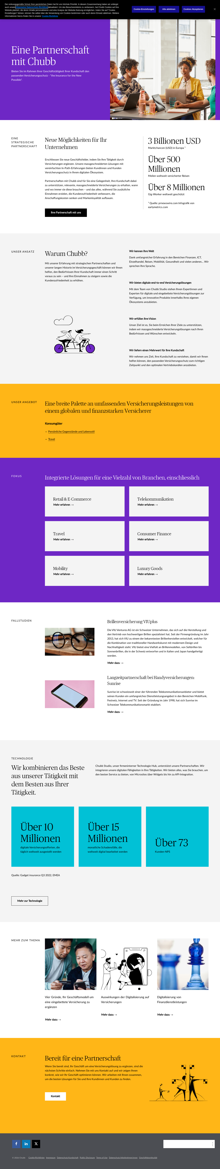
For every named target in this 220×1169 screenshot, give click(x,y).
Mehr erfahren (63, 505)
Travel (51, 439)
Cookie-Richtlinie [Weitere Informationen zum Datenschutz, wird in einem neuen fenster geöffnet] (50, 16)
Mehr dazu (115, 663)
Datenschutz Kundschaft (67, 1158)
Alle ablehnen (168, 9)
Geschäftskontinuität (148, 1158)
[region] (110, 9)
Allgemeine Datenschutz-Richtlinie (32, 7)
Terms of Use (101, 1158)
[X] (36, 1144)
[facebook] (16, 1144)
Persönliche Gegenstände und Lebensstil (71, 431)
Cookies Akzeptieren (193, 9)
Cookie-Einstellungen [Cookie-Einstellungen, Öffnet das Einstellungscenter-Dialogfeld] (144, 9)
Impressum (50, 1158)
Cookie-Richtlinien (36, 1158)
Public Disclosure (87, 1158)
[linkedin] (26, 1144)
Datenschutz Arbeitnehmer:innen (123, 1158)
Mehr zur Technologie (29, 901)
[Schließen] (214, 9)
